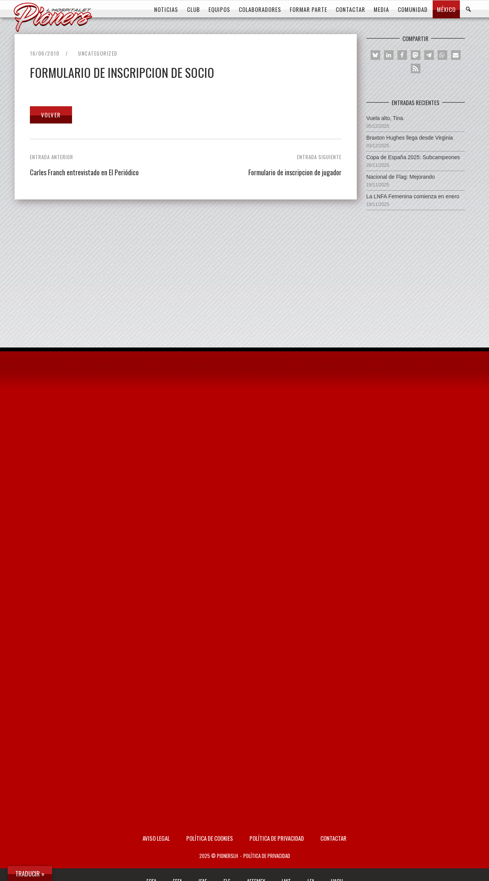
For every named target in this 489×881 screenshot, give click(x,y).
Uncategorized (98, 53)
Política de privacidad (276, 838)
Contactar (333, 838)
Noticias (166, 9)
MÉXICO (446, 9)
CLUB (193, 9)
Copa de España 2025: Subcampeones (413, 157)
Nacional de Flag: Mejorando (400, 177)
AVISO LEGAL (156, 838)
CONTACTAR (350, 9)
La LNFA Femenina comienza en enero (412, 196)
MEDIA (381, 9)
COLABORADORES (260, 9)
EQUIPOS (219, 9)
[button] (375, 55)
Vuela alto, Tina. (385, 118)
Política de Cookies (209, 838)
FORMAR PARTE (308, 9)
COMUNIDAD (413, 9)
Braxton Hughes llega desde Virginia (409, 138)
